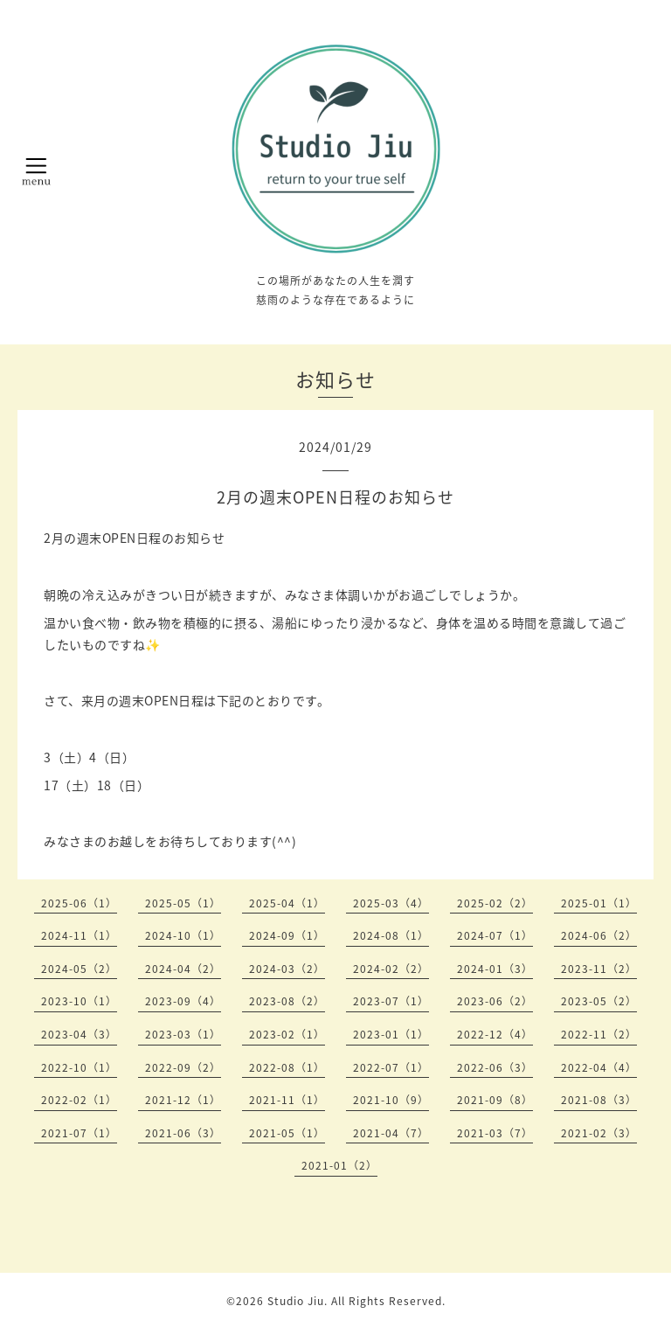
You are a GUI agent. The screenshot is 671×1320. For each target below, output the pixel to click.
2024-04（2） (183, 968)
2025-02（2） (495, 903)
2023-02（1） (287, 1034)
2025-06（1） (79, 903)
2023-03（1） (183, 1034)
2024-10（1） (183, 935)
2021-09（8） (495, 1100)
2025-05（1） (183, 903)
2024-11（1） (79, 935)
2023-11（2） (599, 968)
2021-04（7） (391, 1133)
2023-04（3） (79, 1034)
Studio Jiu (295, 1301)
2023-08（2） (287, 1001)
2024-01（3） (495, 968)
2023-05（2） (599, 1001)
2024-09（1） (287, 935)
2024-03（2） (287, 968)
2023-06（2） (495, 1001)
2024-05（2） (79, 968)
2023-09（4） (183, 1001)
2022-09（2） (183, 1067)
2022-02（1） (79, 1100)
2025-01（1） (599, 903)
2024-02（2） (391, 968)
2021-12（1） (183, 1100)
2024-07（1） (495, 935)
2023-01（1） (391, 1034)
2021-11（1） (287, 1100)
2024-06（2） (599, 935)
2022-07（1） (391, 1067)
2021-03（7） (495, 1133)
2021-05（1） (287, 1133)
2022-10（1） (79, 1067)
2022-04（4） (599, 1067)
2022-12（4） (495, 1034)
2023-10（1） (79, 1001)
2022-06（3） (495, 1067)
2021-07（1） (79, 1133)
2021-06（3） (183, 1133)
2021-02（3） (599, 1133)
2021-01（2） (339, 1165)
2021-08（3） (599, 1100)
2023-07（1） (391, 1001)
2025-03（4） (391, 903)
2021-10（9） (391, 1100)
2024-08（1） (391, 935)
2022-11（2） (599, 1034)
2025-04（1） (287, 903)
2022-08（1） (287, 1067)
